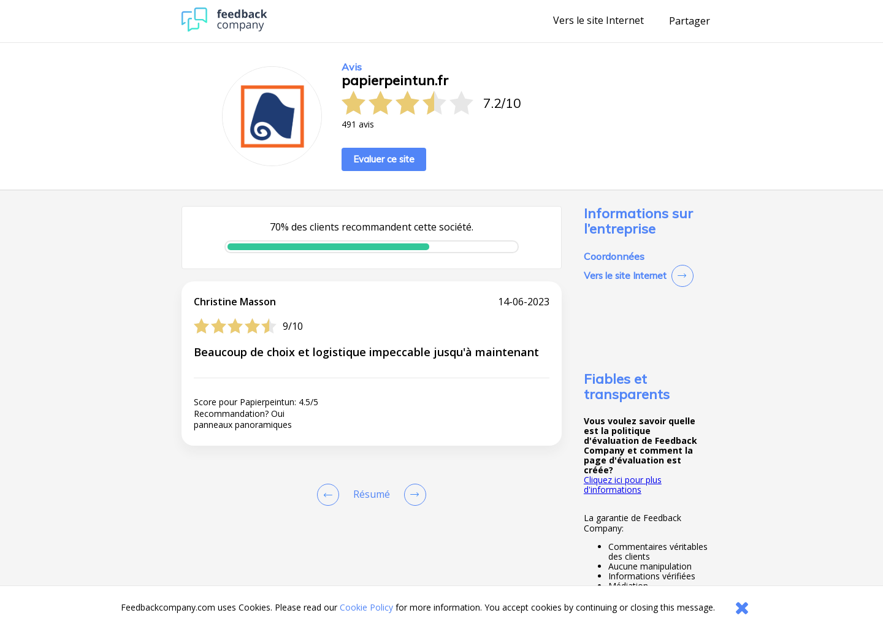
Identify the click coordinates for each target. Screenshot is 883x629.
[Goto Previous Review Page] (330, 495)
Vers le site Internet (598, 21)
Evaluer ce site (384, 159)
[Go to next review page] (412, 495)
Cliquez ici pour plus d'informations (623, 484)
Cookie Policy (366, 607)
